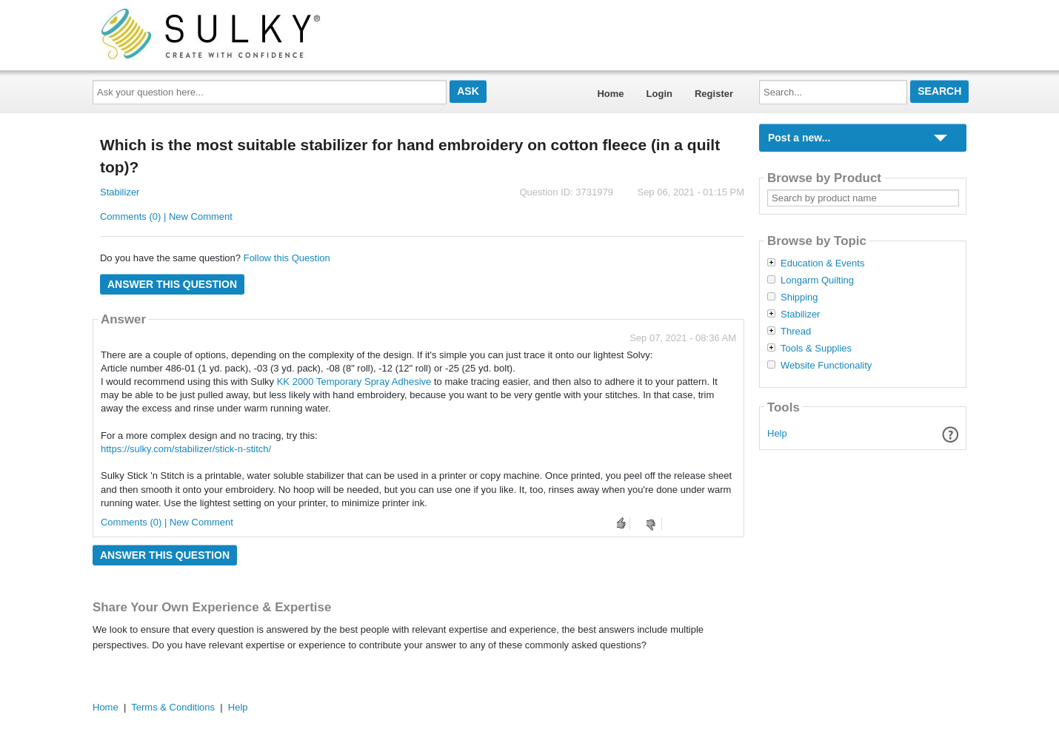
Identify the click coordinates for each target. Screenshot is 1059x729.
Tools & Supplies (816, 348)
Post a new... (799, 138)
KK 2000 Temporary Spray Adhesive (354, 381)
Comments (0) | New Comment (166, 216)
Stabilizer (119, 192)
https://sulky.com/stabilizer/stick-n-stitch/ (186, 448)
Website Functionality (826, 365)
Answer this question (172, 284)
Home (610, 93)
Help (777, 433)
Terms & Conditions (173, 707)
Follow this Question (287, 257)
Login (659, 93)
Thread (796, 331)
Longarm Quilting (817, 280)
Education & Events (822, 263)
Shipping (799, 297)
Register (714, 93)
